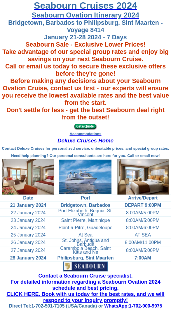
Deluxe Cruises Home (85, 140)
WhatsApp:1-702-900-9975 (133, 305)
